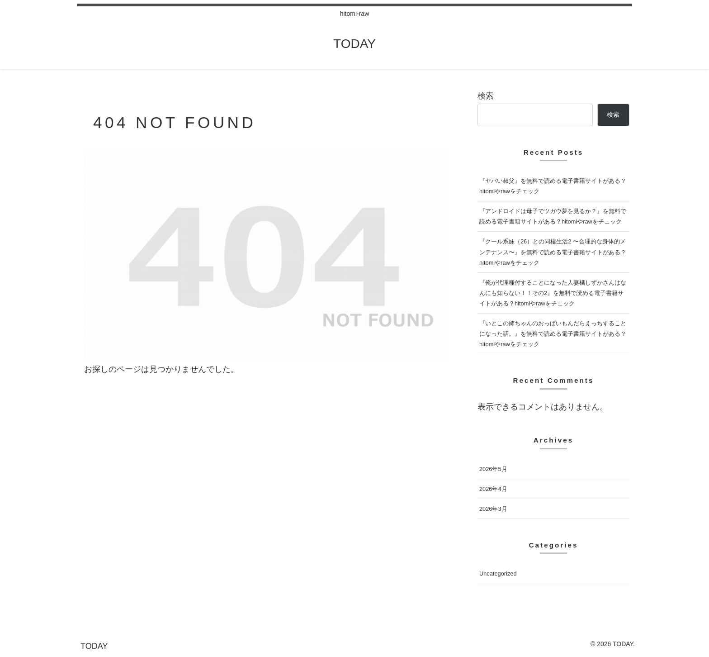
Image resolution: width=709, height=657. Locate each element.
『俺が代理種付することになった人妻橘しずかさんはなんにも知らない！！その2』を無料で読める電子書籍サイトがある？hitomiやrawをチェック (552, 293)
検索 (485, 95)
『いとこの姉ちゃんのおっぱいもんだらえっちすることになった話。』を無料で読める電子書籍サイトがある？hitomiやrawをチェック (552, 334)
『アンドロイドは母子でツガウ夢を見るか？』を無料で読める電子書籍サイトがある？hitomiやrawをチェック (552, 216)
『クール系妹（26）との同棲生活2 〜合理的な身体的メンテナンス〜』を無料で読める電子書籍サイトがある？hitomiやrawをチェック (552, 252)
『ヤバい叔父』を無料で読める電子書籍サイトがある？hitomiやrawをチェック (552, 186)
